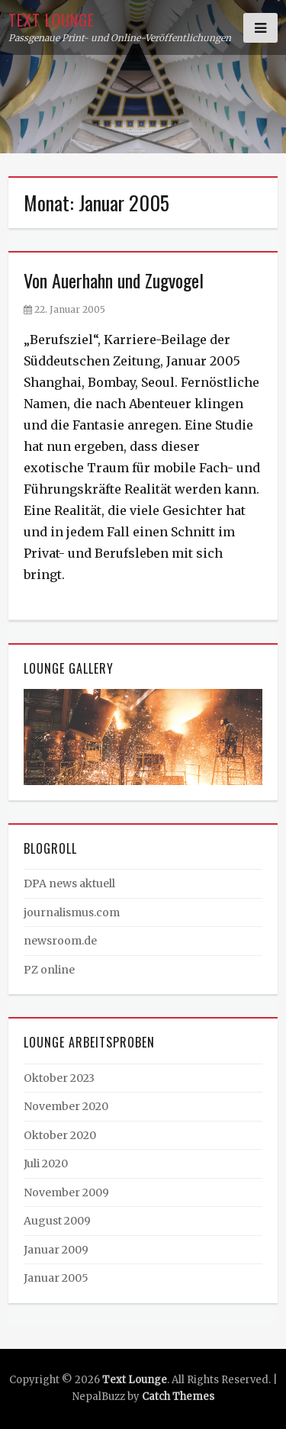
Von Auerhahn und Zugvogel (114, 280)
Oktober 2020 (60, 1135)
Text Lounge (51, 19)
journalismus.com (72, 912)
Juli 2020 (46, 1163)
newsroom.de (60, 941)
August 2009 (57, 1221)
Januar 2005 (56, 1278)
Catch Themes (178, 1396)
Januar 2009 (56, 1250)
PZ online (49, 970)
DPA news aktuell (69, 883)
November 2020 (66, 1106)
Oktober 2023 (59, 1078)
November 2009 (66, 1192)
